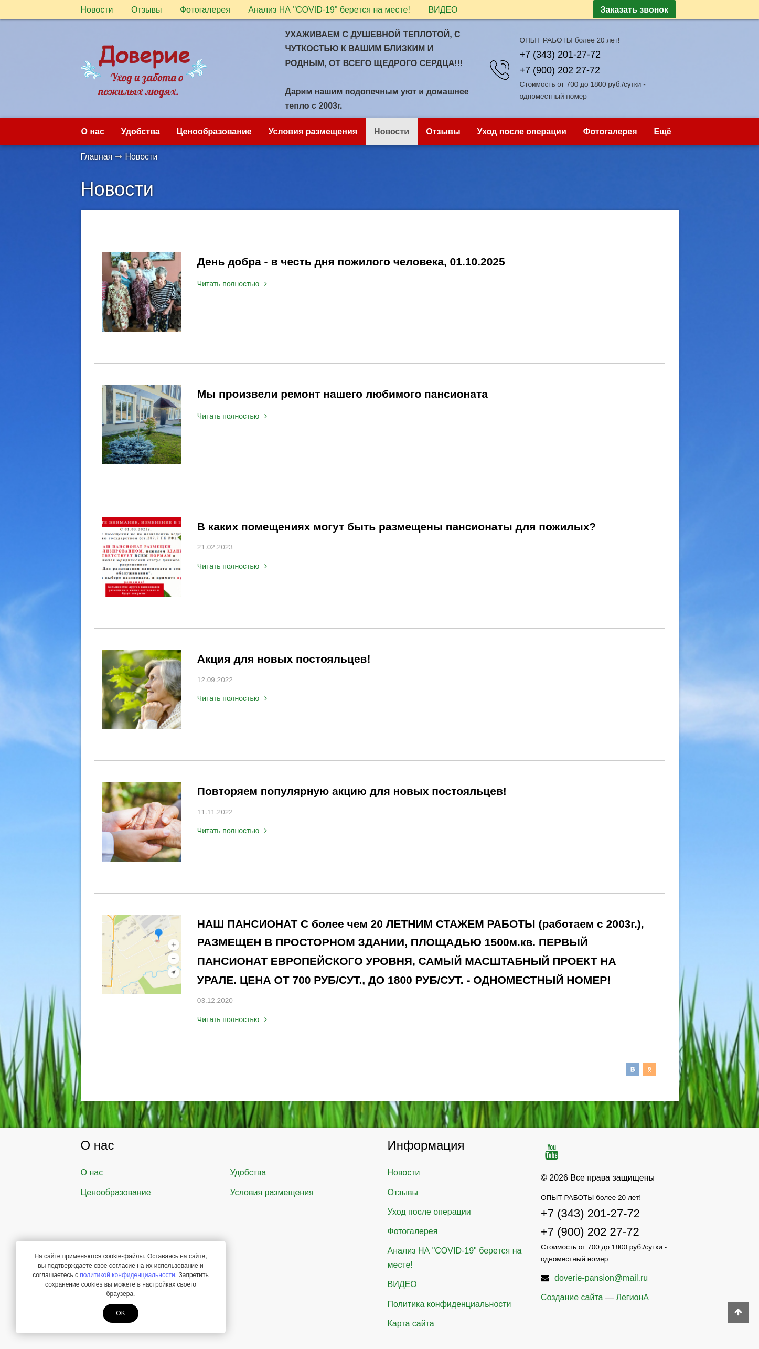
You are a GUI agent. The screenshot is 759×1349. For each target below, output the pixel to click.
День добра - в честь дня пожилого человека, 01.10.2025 (351, 262)
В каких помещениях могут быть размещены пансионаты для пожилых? (396, 527)
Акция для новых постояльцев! (284, 659)
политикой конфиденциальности (127, 1275)
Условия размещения (313, 131)
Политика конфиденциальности (449, 1304)
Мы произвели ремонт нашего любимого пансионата (342, 394)
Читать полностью (232, 284)
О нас (92, 131)
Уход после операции (521, 131)
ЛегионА (632, 1297)
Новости (97, 9)
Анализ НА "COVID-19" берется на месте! (329, 9)
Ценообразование (214, 131)
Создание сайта (572, 1297)
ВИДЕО (442, 9)
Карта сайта (411, 1323)
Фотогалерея (205, 9)
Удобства (140, 131)
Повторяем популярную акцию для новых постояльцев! (352, 791)
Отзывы (146, 9)
